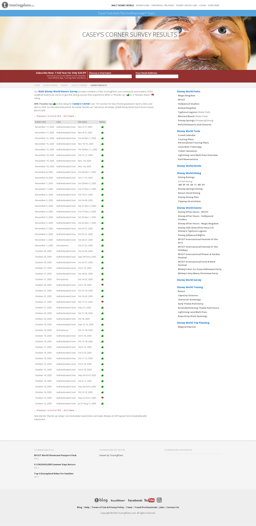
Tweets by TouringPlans (111, 455)
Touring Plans (186, 139)
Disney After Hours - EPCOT (193, 212)
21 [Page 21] (67, 116)
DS (203, 184)
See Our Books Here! (158, 13)
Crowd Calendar (187, 135)
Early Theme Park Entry (190, 303)
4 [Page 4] (51, 116)
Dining (64, 85)
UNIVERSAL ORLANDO (162, 5)
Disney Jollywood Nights (191, 235)
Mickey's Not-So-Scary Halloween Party (199, 269)
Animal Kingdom (187, 108)
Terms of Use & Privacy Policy (108, 507)
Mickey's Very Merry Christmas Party (198, 273)
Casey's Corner (79, 85)
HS (187, 184)
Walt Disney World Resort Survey (56, 91)
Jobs (162, 507)
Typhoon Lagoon (187, 112)
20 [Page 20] (65, 116)
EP (184, 184)
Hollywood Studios (188, 103)
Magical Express (187, 326)
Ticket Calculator (187, 151)
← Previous (40, 116)
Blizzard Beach (186, 116)
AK (191, 184)
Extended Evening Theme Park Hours (198, 308)
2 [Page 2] (48, 116)
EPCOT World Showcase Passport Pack (55, 455)
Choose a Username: (100, 73)
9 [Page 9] (60, 116)
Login (202, 5)
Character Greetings (189, 299)
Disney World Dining (189, 173)
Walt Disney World (122, 5)
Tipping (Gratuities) (189, 201)
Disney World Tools (188, 131)
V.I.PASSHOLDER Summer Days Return (55, 464)
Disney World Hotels (189, 166)
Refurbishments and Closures (194, 124)
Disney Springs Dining (190, 188)
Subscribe (213, 5)
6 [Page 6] (55, 116)
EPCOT (181, 99)
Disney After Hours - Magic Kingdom (198, 223)
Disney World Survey (189, 280)
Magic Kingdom (186, 95)
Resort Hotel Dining (189, 193)
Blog (79, 507)
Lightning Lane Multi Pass (192, 312)
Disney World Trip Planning (193, 322)
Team (129, 507)
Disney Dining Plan (188, 197)
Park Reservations (188, 159)
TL (195, 184)
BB (199, 184)
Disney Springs (186, 120)
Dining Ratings (186, 177)
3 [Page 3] (50, 116)
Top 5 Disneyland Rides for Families (53, 473)
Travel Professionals (145, 507)
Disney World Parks (188, 91)
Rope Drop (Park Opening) (192, 316)
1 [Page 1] (46, 116)
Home (37, 85)
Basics (181, 291)
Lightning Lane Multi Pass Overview (198, 155)
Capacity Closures (188, 295)
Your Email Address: (147, 73)
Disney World (50, 85)
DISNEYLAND (142, 5)
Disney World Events (189, 208)
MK (180, 184)
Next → (73, 116)
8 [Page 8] (58, 116)
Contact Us (173, 507)
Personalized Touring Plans (193, 142)
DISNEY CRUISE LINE (186, 5)
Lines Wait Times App (190, 146)
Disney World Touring (190, 287)
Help (86, 507)
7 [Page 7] (56, 116)
